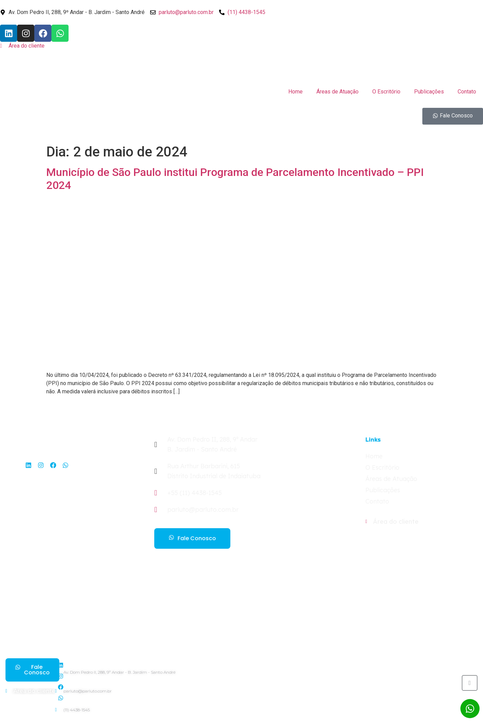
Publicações (429, 91)
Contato (467, 91)
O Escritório (386, 91)
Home (295, 91)
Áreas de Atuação (337, 91)
